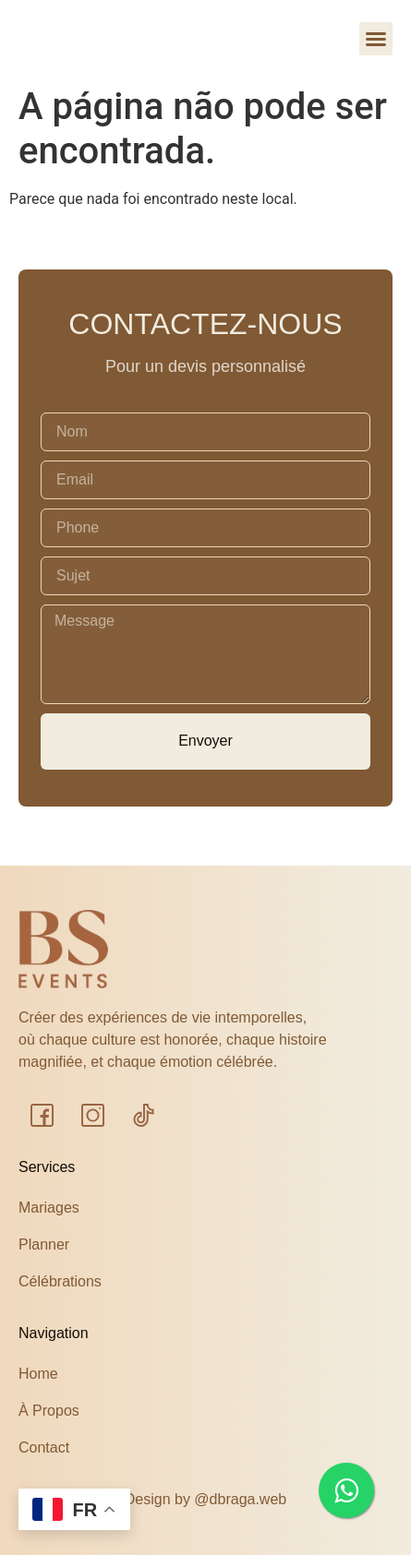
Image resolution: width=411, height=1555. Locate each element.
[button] (376, 38)
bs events (101, 42)
